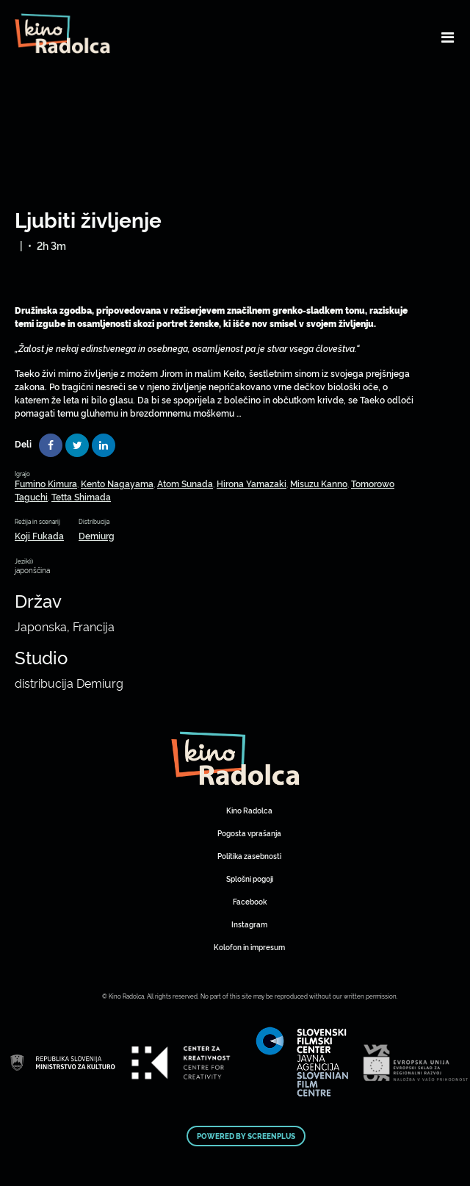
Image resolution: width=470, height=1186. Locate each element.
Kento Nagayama (117, 483)
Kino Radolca (249, 810)
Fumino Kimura (46, 483)
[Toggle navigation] (448, 37)
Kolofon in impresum (249, 947)
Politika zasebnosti (249, 855)
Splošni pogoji (249, 878)
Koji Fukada (39, 535)
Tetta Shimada (81, 496)
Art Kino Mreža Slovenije (235, 758)
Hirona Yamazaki (251, 483)
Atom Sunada (185, 483)
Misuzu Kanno (318, 483)
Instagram (249, 924)
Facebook (250, 901)
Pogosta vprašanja (249, 833)
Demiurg (97, 535)
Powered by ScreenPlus (246, 1136)
